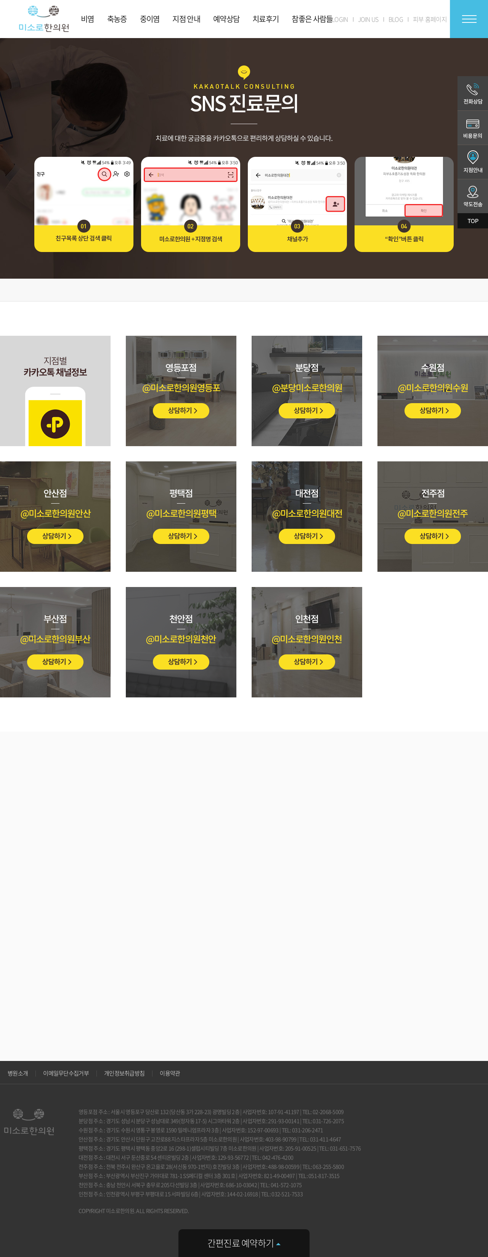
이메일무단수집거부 (66, 1073)
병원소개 (18, 1073)
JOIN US (368, 19)
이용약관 (170, 1073)
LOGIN (340, 19)
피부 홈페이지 (430, 19)
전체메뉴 (469, 19)
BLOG (395, 19)
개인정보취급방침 (124, 1073)
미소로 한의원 (44, 19)
